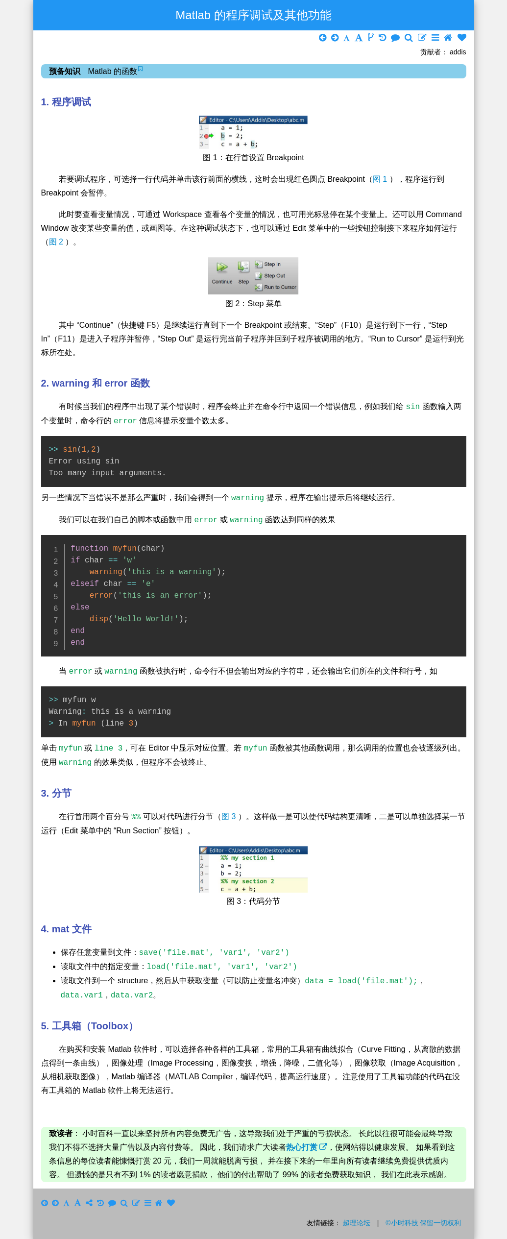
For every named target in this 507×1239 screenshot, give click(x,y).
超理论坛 (356, 1223)
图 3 (229, 817)
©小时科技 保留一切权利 (423, 1223)
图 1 (381, 179)
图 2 (57, 242)
